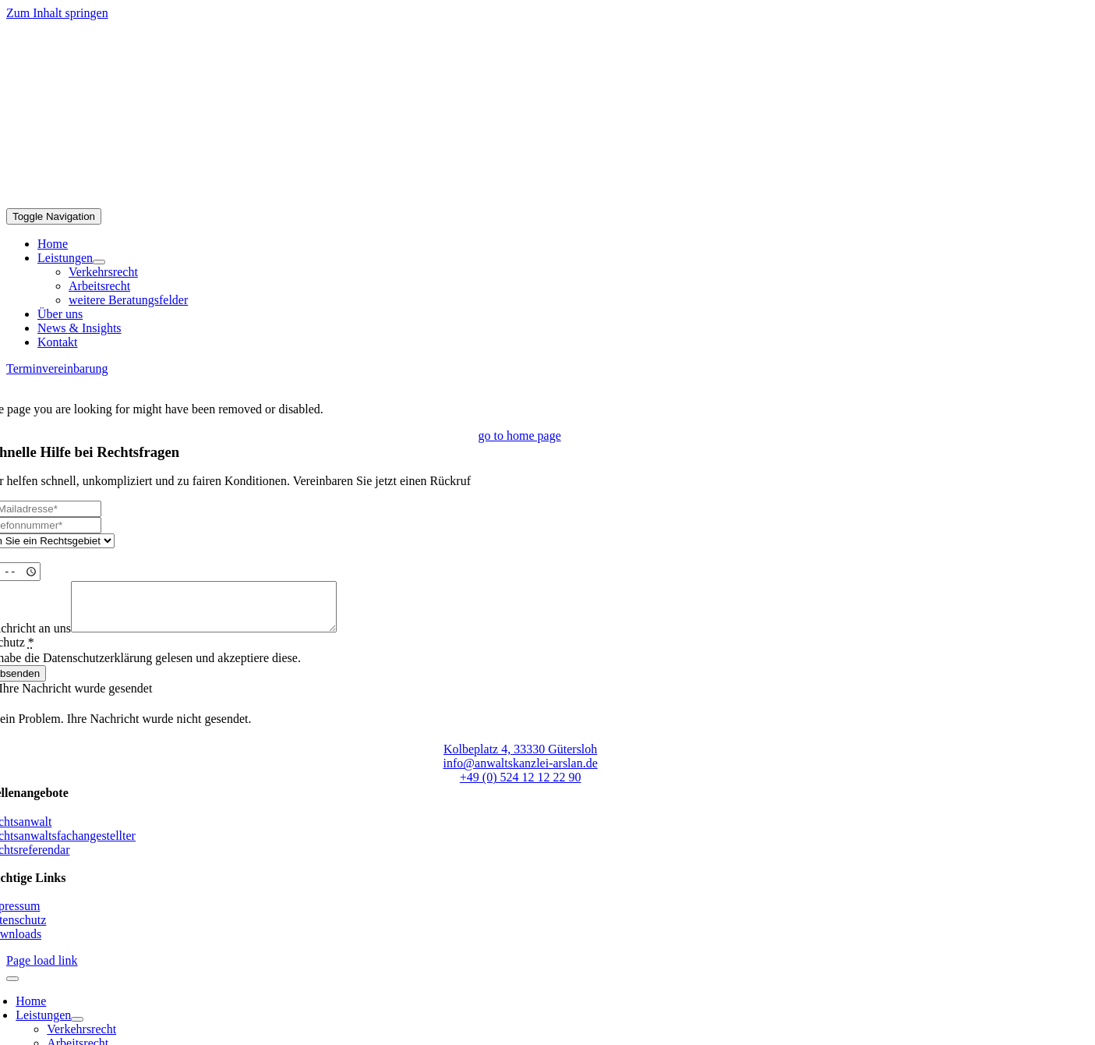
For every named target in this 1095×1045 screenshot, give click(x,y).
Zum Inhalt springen (57, 12)
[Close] (12, 988)
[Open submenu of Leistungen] (99, 262)
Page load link (42, 969)
